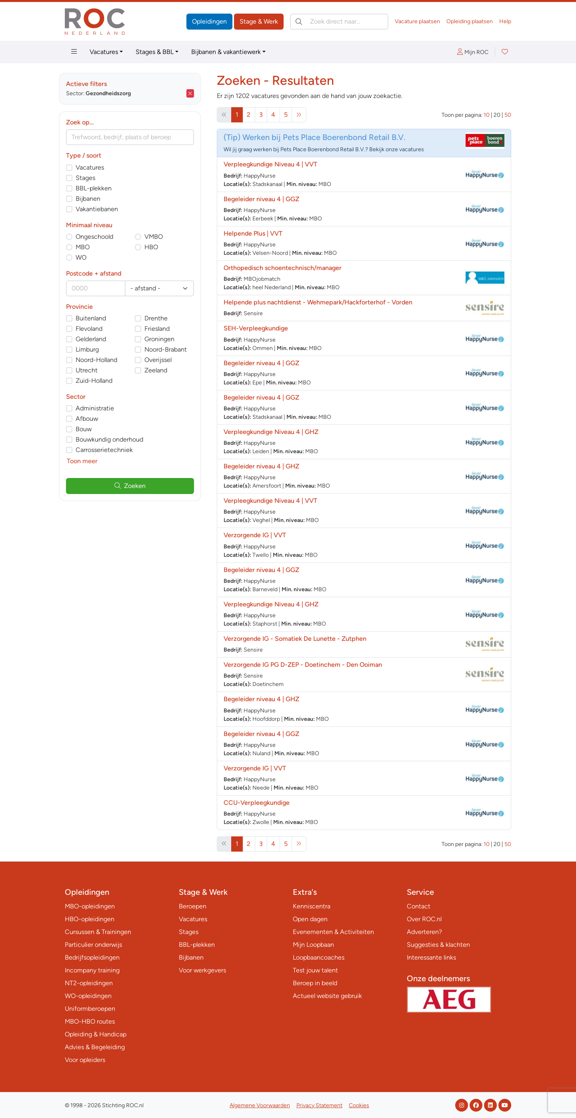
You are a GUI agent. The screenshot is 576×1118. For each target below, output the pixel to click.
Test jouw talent (315, 970)
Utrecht (93, 370)
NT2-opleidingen (89, 983)
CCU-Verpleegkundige (257, 802)
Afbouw (93, 418)
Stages (91, 178)
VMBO (159, 236)
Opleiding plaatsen (469, 21)
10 (487, 115)
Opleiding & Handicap (95, 1034)
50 (507, 115)
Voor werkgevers (202, 970)
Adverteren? (424, 932)
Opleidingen (209, 21)
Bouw (90, 429)
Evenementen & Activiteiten (333, 932)
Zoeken (136, 486)
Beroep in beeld (315, 983)
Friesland (163, 328)
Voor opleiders (85, 1060)
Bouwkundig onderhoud (115, 439)
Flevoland (95, 328)
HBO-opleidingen (89, 919)
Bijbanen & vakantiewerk (226, 52)
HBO (157, 247)
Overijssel (164, 360)
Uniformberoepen (90, 1008)
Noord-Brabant (171, 349)
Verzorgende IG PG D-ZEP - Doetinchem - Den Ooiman (303, 664)
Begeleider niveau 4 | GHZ (261, 466)
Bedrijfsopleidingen (92, 957)
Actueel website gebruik (327, 996)
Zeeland (161, 370)
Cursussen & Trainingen (98, 932)
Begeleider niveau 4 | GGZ (261, 199)
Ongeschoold (100, 236)
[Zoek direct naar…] (339, 22)
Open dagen (310, 919)
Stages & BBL (155, 52)
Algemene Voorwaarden (260, 1105)
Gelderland (97, 339)
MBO (89, 247)
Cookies (359, 1105)
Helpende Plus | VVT (253, 233)
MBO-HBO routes (90, 1021)
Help (505, 21)
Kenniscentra (311, 906)
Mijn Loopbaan (313, 944)
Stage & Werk (259, 21)
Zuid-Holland (100, 380)
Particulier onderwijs (93, 944)
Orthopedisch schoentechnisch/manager (283, 268)
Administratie (101, 408)
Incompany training (92, 970)
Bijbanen (94, 198)
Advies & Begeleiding (95, 1047)
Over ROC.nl (424, 919)
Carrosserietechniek (110, 450)
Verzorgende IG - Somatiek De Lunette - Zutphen (295, 638)
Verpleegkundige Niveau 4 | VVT (270, 164)
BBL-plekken (100, 188)
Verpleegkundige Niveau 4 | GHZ (271, 432)
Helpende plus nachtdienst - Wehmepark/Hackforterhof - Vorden (318, 302)
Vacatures (104, 52)
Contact (418, 906)
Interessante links (431, 957)
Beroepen (192, 906)
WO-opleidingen (88, 996)
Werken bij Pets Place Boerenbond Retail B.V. (323, 137)
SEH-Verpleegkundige (256, 328)
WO (87, 257)
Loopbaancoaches (318, 957)
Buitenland (97, 318)
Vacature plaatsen (417, 21)
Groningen (165, 339)
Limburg (93, 349)
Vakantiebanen (103, 209)
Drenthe (162, 318)
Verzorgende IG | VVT (255, 535)
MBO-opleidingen (90, 906)
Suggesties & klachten (438, 944)
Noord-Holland (102, 360)
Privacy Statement (319, 1105)
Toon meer (88, 461)
